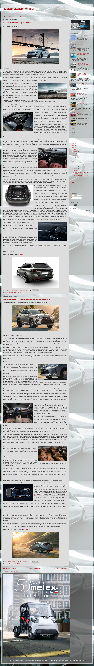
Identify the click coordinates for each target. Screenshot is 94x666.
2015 (73, 140)
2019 (73, 147)
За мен (20, 16)
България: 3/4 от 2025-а (82, 35)
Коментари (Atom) (14, 571)
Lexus (10, 563)
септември (75, 164)
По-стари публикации (60, 568)
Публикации (74, 195)
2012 (73, 134)
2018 (73, 145)
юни (74, 159)
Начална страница (35, 568)
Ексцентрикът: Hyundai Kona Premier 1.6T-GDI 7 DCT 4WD (83, 121)
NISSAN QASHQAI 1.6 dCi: (83, 83)
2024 (73, 188)
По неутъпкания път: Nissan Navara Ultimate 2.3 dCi (83, 103)
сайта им (27, 529)
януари (75, 149)
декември (75, 177)
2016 (73, 141)
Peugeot (11, 292)
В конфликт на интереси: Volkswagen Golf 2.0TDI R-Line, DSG (84, 74)
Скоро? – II (79, 44)
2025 (73, 189)
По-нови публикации (10, 568)
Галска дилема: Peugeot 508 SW (17, 23)
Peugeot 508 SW (17, 292)
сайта (21, 254)
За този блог (12, 16)
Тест (8, 292)
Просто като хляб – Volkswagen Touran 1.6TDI (82, 64)
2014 (73, 138)
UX (36, 366)
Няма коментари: (24, 290)
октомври (75, 166)
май (74, 157)
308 (53, 140)
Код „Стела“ (75, 170)
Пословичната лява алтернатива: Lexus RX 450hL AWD (27, 299)
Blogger (82, 660)
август (74, 162)
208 (51, 140)
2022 (73, 184)
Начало (5, 16)
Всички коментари (76, 198)
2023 (73, 186)
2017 (73, 143)
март (74, 153)
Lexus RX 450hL (16, 563)
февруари (75, 151)
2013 (73, 136)
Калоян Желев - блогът (19, 8)
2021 (73, 182)
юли (74, 161)
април (74, 155)
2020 (73, 180)
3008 (57, 140)
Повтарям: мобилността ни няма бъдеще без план (83, 54)
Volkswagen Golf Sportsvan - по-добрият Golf (83, 93)
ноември (75, 168)
